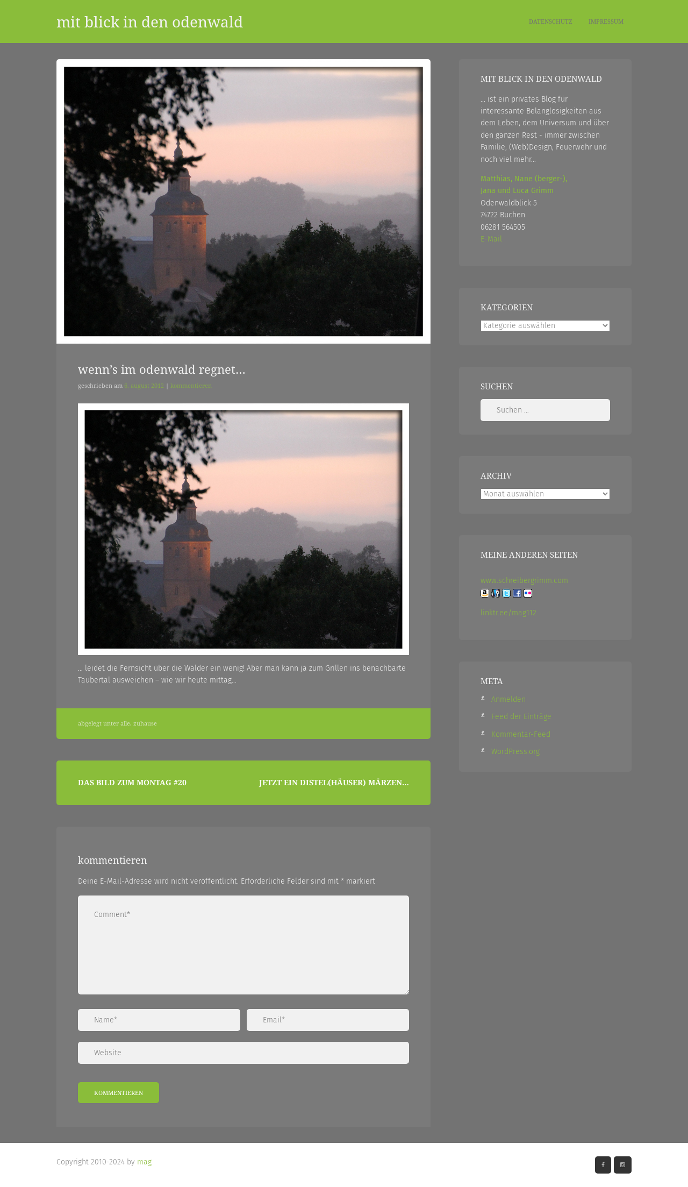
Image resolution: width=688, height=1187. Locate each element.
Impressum (606, 21)
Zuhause (145, 723)
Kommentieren (191, 385)
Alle (125, 723)
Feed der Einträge (521, 716)
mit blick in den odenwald (149, 21)
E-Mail (491, 239)
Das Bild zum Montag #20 (132, 782)
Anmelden (508, 699)
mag (144, 1162)
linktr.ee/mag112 (508, 612)
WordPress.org (515, 751)
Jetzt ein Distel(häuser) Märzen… (334, 782)
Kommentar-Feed (520, 734)
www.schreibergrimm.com (524, 580)
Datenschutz (550, 21)
